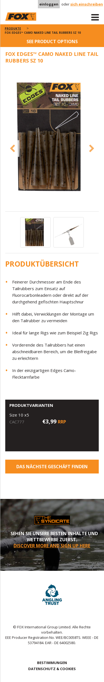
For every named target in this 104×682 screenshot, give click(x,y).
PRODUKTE (13, 28)
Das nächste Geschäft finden (52, 467)
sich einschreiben (86, 4)
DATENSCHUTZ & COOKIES (52, 668)
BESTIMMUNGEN (52, 662)
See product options (52, 41)
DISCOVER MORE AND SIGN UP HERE (52, 546)
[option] (52, 140)
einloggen (48, 4)
